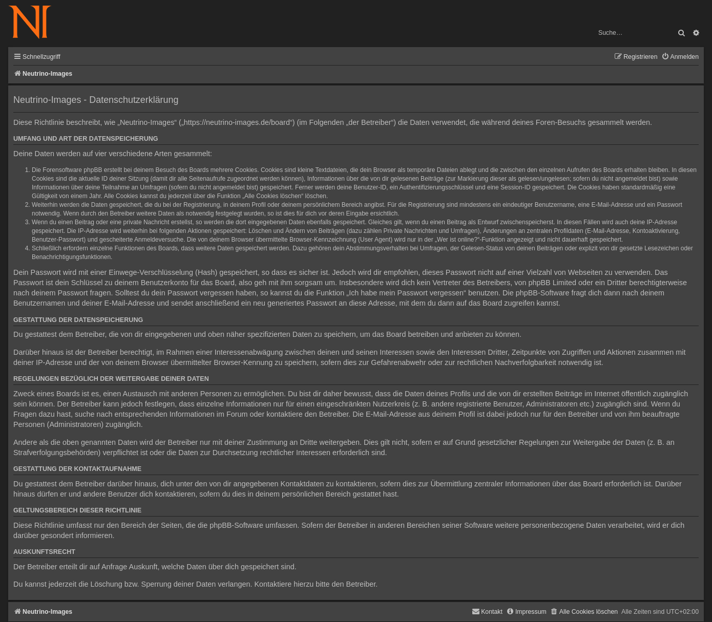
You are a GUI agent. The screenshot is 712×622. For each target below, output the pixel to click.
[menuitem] (680, 57)
